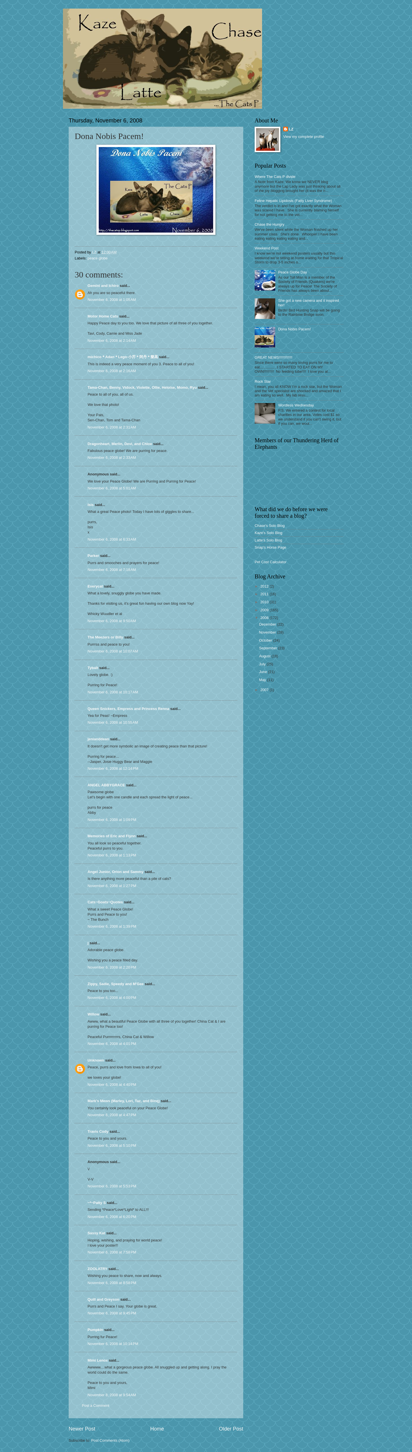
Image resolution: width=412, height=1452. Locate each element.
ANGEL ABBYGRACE (106, 785)
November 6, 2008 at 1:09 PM (112, 820)
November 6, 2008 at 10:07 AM (113, 651)
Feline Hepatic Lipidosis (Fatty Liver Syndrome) (293, 201)
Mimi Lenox (98, 1360)
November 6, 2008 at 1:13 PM (112, 855)
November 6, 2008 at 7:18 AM (112, 570)
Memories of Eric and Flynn (112, 836)
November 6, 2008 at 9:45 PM (112, 1313)
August (265, 656)
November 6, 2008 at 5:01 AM (112, 488)
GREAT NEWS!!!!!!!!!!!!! (273, 357)
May (263, 680)
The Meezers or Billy (105, 637)
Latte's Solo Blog (268, 540)
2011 (265, 594)
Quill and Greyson (103, 1299)
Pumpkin (95, 1330)
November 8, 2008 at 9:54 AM (112, 1395)
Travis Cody (98, 1131)
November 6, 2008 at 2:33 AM (112, 457)
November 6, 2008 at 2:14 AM (112, 340)
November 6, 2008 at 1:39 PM (112, 926)
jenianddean (98, 739)
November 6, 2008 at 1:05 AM (112, 299)
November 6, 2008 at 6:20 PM (112, 1217)
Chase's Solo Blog (270, 525)
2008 (265, 618)
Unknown (96, 1060)
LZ (291, 129)
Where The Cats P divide (275, 176)
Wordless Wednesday (296, 405)
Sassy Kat (96, 1233)
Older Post (231, 1429)
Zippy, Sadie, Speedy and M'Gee (116, 984)
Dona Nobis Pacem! (294, 329)
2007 (265, 690)
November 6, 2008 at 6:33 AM (112, 539)
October (266, 640)
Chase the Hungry (269, 224)
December (268, 624)
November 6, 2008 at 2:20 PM (112, 967)
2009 (265, 610)
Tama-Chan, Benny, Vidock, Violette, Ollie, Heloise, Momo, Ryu (142, 387)
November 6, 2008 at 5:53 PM (112, 1186)
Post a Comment (95, 1405)
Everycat (95, 586)
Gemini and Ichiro (103, 285)
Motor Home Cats (103, 316)
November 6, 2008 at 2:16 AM (112, 371)
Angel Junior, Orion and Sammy (115, 872)
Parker (93, 556)
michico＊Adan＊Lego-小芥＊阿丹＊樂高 (123, 357)
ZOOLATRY (97, 1269)
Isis (91, 505)
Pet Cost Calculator (270, 562)
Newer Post (82, 1429)
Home (157, 1429)
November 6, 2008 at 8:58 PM (112, 1283)
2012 (265, 586)
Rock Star (263, 381)
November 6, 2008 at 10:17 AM (113, 692)
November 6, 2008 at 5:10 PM (112, 1145)
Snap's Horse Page (270, 547)
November (268, 632)
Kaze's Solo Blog (268, 533)
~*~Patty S (97, 1203)
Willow (93, 1014)
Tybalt (93, 668)
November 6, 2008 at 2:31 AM (112, 427)
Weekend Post (267, 248)
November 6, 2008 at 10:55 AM (113, 722)
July (262, 664)
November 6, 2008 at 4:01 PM (112, 1044)
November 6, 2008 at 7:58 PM (112, 1252)
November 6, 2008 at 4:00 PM (112, 997)
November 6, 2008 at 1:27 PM (112, 886)
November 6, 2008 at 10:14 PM (113, 1344)
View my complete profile (303, 136)
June (263, 672)
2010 (265, 602)
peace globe (98, 258)
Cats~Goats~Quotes (105, 902)
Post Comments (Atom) (110, 1440)
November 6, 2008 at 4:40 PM (112, 1084)
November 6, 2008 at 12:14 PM (113, 768)
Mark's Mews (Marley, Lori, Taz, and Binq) (124, 1101)
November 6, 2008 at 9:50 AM (112, 621)
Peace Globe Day (292, 272)
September (268, 648)
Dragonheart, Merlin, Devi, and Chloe (120, 444)
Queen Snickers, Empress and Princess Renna (128, 709)
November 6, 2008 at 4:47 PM (112, 1115)
